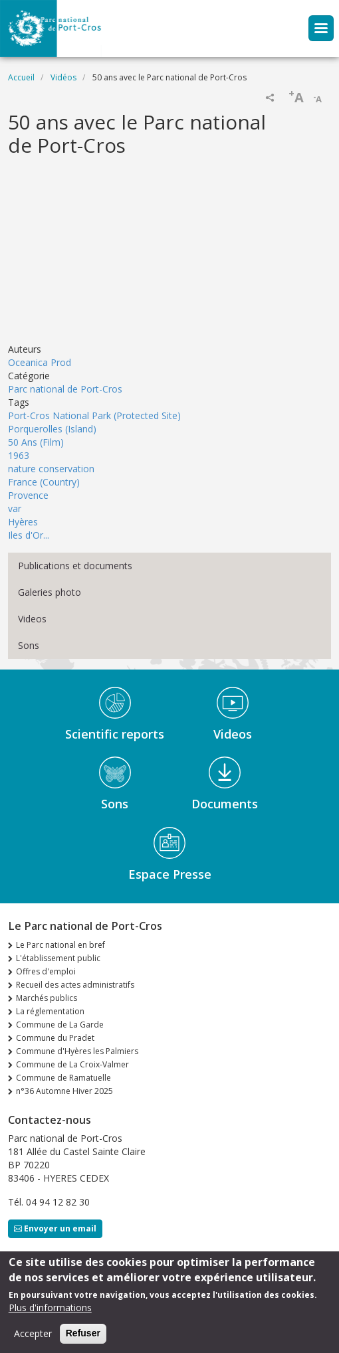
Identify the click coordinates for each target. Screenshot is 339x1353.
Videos (32, 618)
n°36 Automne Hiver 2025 (64, 1091)
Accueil (21, 77)
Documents (224, 804)
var (14, 508)
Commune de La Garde (60, 1024)
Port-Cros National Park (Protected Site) (94, 415)
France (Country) (44, 482)
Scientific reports (114, 734)
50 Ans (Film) (36, 442)
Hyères (23, 521)
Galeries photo (49, 592)
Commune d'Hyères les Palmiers (77, 1051)
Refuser (83, 1333)
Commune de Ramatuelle (63, 1077)
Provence (28, 495)
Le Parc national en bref (60, 944)
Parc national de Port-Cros (65, 389)
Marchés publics (46, 998)
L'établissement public (58, 958)
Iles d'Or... (28, 535)
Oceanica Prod (39, 362)
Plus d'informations (50, 1307)
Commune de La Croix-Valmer (72, 1064)
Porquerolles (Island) (52, 428)
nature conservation (51, 468)
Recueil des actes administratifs (75, 984)
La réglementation (50, 1011)
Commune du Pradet (55, 1037)
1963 (18, 455)
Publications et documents (75, 565)
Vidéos (63, 77)
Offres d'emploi (46, 971)
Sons (28, 645)
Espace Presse (169, 874)
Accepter (33, 1333)
